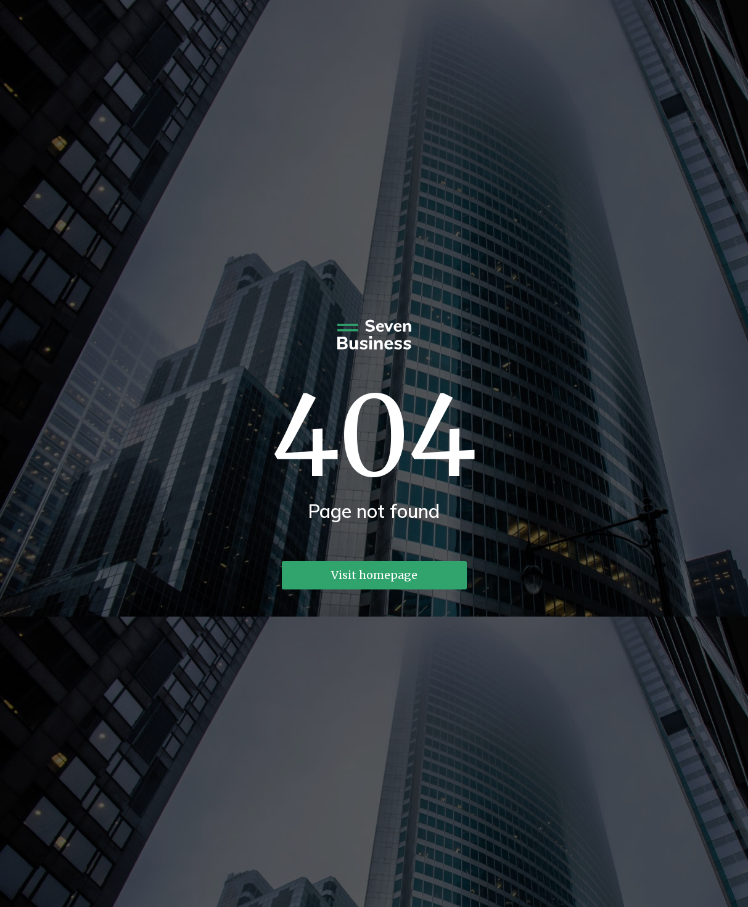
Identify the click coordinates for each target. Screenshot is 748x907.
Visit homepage (374, 575)
